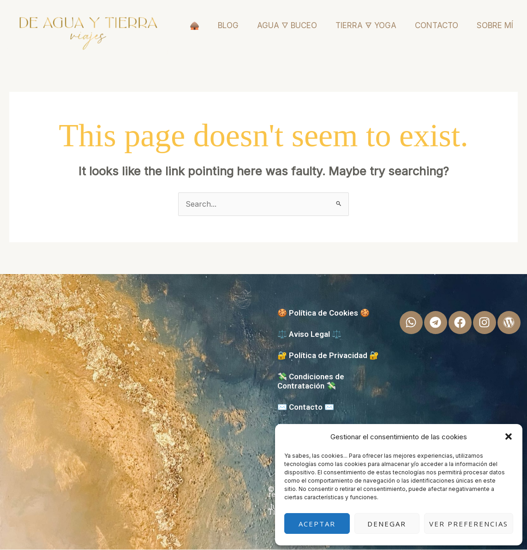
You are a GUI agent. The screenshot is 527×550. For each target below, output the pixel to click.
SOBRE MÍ (495, 25)
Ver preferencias (468, 523)
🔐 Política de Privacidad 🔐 (328, 355)
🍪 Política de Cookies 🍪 (323, 313)
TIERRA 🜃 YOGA (365, 25)
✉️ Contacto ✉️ (305, 407)
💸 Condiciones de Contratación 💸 (310, 381)
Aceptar (317, 523)
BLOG (228, 25)
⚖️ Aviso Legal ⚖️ (309, 334)
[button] (508, 436)
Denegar (386, 523)
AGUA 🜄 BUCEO (287, 25)
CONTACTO (436, 25)
